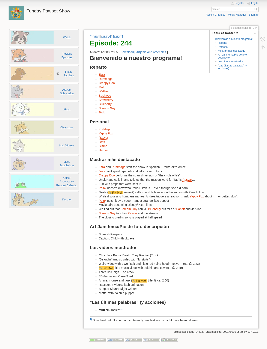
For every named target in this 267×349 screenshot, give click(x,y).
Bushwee (105, 95)
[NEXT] (118, 36)
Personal (223, 46)
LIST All (106, 36)
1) (121, 309)
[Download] (127, 52)
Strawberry (106, 100)
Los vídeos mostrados (231, 61)
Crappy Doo (107, 83)
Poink (102, 188)
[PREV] (95, 36)
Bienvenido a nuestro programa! (233, 39)
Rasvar (103, 137)
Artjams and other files (151, 52)
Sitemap (253, 14)
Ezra (102, 74)
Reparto (222, 42)
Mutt (102, 87)
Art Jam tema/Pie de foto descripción (232, 56)
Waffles (104, 91)
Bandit (180, 209)
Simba (103, 146)
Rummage (106, 79)
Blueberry (105, 104)
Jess (102, 142)
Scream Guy (107, 108)
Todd (102, 112)
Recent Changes (215, 14)
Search (256, 9)
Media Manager (237, 14)
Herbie (103, 150)
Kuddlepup (106, 129)
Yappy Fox (106, 133)
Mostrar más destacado (231, 50)
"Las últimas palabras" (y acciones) (232, 67)
